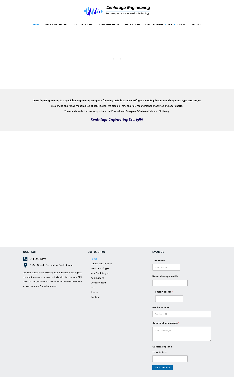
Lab (183, 24)
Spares (195, 24)
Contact (117, 31)
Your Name (159, 268)
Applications (141, 24)
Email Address (164, 299)
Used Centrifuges (89, 24)
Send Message (162, 375)
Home (37, 24)
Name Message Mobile (165, 284)
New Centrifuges (116, 24)
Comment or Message (165, 330)
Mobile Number (161, 315)
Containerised (165, 24)
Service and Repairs (59, 24)
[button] (120, 67)
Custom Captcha (162, 354)
